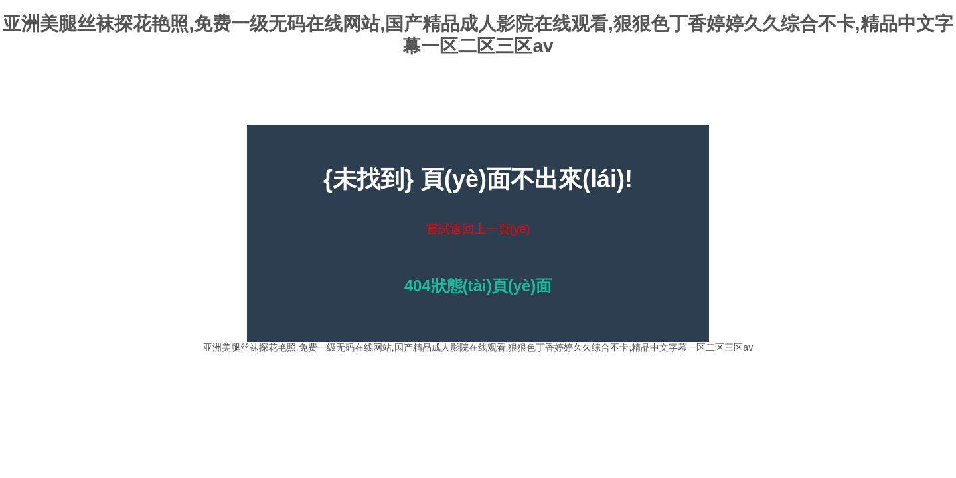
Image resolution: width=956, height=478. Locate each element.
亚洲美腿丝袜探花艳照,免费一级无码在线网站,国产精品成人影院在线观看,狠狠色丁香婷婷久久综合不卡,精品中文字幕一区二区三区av (478, 347)
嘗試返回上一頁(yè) (478, 229)
